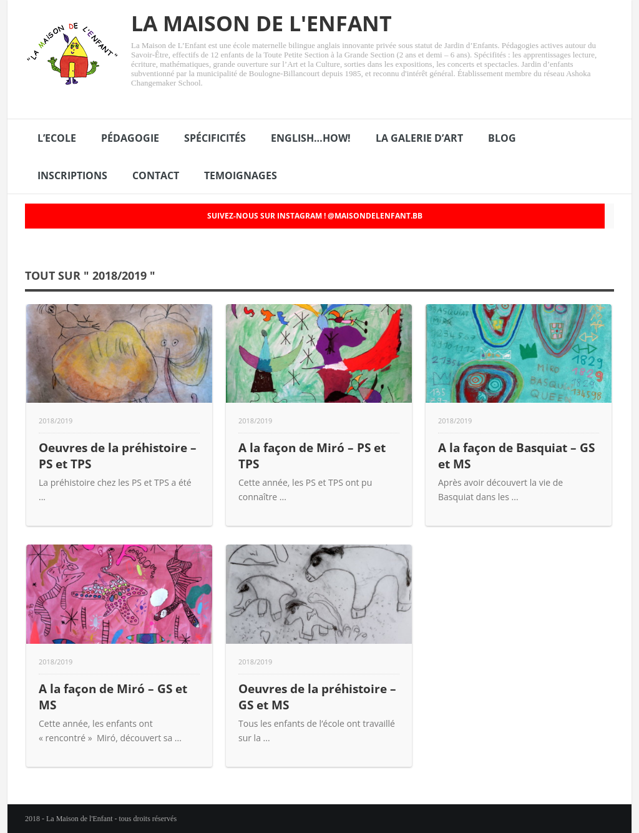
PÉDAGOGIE (130, 138)
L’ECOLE (56, 138)
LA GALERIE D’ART (419, 138)
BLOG (502, 138)
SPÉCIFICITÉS (215, 138)
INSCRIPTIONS (72, 175)
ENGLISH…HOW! (311, 138)
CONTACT (155, 175)
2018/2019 (55, 420)
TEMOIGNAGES (240, 175)
